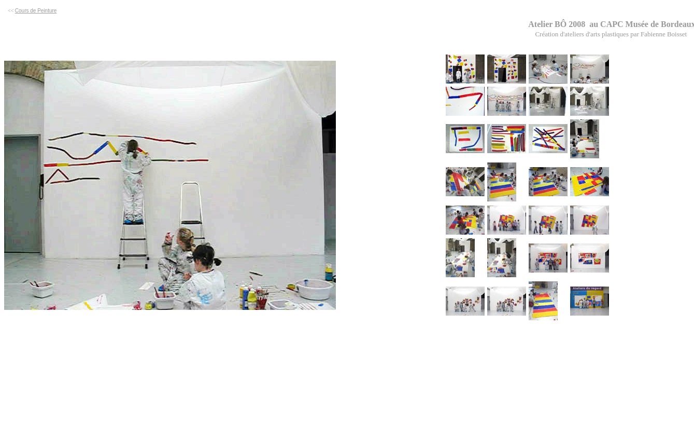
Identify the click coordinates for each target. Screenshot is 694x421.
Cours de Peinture (36, 10)
